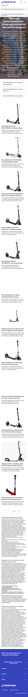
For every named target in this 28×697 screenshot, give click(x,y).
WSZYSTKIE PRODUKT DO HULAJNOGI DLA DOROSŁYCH (13, 83)
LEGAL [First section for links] (14, 679)
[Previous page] (9, 511)
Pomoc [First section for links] (14, 669)
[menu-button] (25, 2)
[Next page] (18, 511)
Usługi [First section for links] (14, 674)
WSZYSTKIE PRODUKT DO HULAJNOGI (13, 96)
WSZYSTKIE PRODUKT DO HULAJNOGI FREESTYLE (13, 90)
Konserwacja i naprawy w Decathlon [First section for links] (15, 662)
